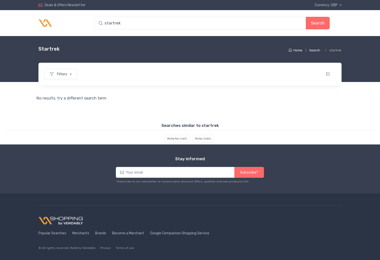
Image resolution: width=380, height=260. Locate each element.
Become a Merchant (128, 233)
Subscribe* (249, 172)
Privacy (105, 248)
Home (295, 50)
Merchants (80, 233)
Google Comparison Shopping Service (179, 233)
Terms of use (125, 248)
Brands (100, 233)
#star (203, 138)
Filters (59, 74)
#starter (177, 138)
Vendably (89, 248)
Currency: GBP (326, 5)
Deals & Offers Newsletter (65, 5)
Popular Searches (52, 233)
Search (318, 22)
